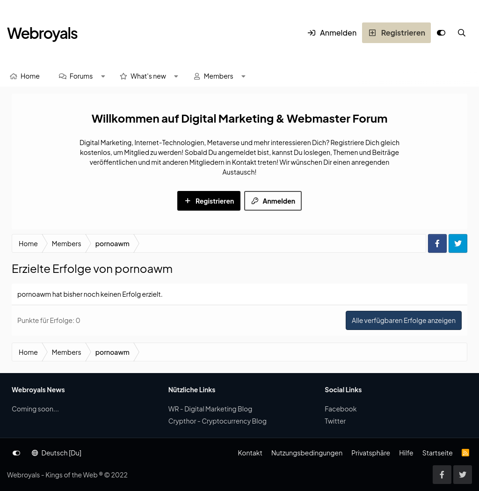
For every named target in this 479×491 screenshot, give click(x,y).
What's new (148, 76)
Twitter (335, 421)
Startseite (437, 452)
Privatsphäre (370, 452)
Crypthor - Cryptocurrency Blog (217, 421)
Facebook (340, 408)
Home (30, 76)
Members (218, 76)
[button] (103, 76)
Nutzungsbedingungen (306, 452)
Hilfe (406, 452)
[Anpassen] (441, 32)
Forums (81, 76)
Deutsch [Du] (56, 452)
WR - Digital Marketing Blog (210, 408)
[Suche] (461, 32)
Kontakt (250, 452)
